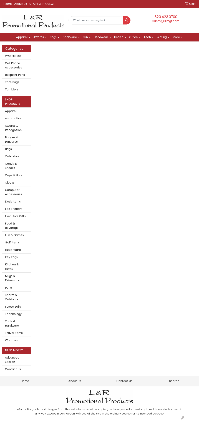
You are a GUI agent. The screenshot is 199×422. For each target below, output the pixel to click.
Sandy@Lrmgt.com (165, 21)
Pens (8, 288)
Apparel (10, 111)
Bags (8, 149)
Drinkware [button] (69, 37)
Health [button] (118, 37)
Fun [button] (85, 37)
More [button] (176, 37)
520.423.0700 (165, 16)
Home (7, 4)
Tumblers (11, 89)
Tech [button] (147, 37)
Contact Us (13, 369)
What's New (13, 56)
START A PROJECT (42, 4)
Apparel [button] (21, 37)
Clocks (9, 183)
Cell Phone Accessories (13, 65)
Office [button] (133, 37)
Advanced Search (12, 360)
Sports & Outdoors (11, 297)
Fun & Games (14, 235)
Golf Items (12, 242)
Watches (11, 340)
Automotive (13, 118)
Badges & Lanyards (11, 139)
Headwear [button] (101, 37)
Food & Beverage (12, 225)
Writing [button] (162, 37)
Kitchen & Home (12, 266)
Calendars (12, 156)
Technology (13, 314)
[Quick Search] (96, 20)
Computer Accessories (13, 192)
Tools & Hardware (12, 323)
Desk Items (13, 201)
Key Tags (11, 257)
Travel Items (14, 333)
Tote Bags (12, 82)
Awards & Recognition (13, 128)
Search (174, 381)
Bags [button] (53, 37)
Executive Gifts (15, 216)
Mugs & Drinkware (12, 278)
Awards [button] (38, 37)
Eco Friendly (13, 209)
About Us (20, 4)
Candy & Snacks (11, 166)
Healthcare (13, 250)
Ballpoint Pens (15, 75)
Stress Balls (13, 307)
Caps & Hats (13, 175)
